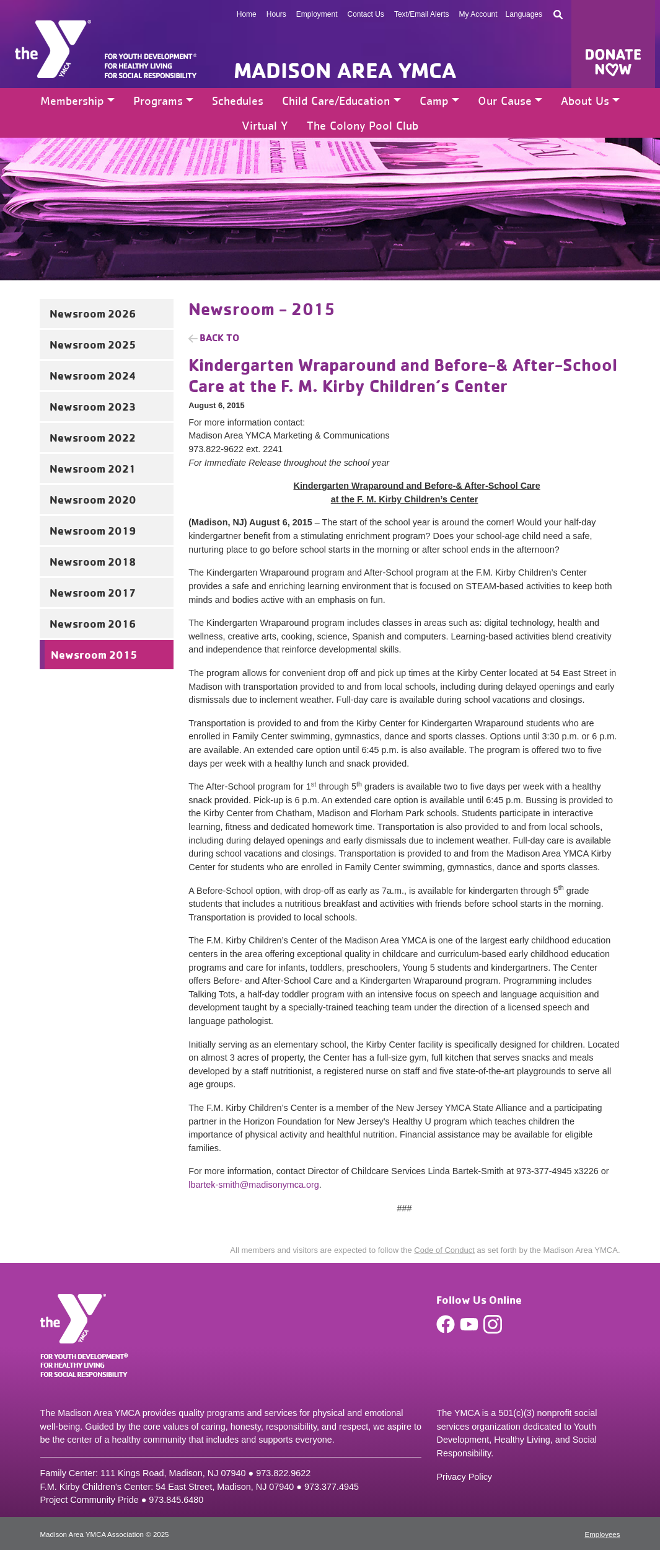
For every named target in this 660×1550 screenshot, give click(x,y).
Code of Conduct (444, 1250)
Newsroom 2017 (93, 592)
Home (247, 14)
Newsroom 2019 (93, 530)
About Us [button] (585, 100)
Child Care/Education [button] (336, 100)
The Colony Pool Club (362, 125)
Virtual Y (265, 125)
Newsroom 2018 (93, 561)
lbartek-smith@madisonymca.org (253, 1185)
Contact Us (366, 14)
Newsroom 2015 (94, 654)
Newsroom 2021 (93, 468)
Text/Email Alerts (421, 14)
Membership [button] (72, 100)
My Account (478, 14)
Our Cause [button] (505, 100)
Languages (524, 14)
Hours (276, 14)
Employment (317, 14)
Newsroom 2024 (93, 375)
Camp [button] (434, 100)
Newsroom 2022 (93, 437)
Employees (602, 1534)
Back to (219, 337)
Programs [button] (158, 100)
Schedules (237, 100)
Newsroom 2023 (93, 406)
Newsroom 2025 (93, 344)
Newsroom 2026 (93, 313)
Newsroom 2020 (93, 499)
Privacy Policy (464, 1477)
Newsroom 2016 (93, 623)
